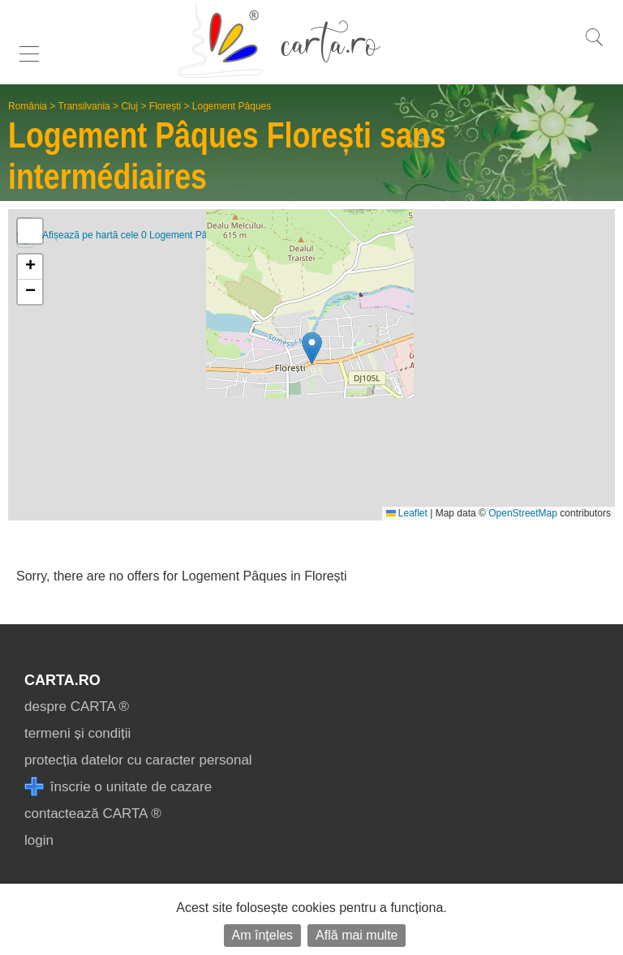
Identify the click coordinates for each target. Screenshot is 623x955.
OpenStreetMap (522, 513)
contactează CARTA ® (92, 813)
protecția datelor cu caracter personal (138, 760)
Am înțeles (263, 935)
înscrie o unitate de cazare (118, 786)
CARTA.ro (62, 680)
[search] (594, 46)
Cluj (129, 106)
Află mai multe (356, 935)
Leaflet (407, 513)
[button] (312, 348)
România (27, 106)
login (39, 840)
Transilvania (84, 106)
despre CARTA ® (76, 706)
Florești (165, 106)
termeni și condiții (77, 733)
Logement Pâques (231, 106)
